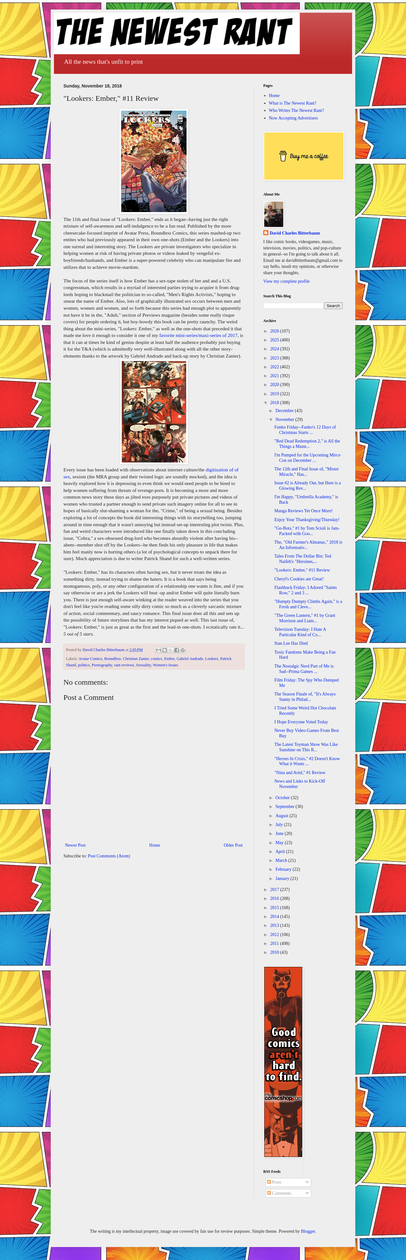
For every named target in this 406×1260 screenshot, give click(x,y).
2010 (275, 952)
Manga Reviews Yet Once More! (303, 510)
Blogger (308, 1231)
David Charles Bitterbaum (295, 233)
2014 (275, 916)
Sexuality (143, 665)
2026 (275, 331)
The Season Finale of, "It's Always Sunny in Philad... (305, 697)
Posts (274, 1182)
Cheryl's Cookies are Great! (299, 579)
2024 (275, 348)
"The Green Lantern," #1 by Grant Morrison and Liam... (304, 618)
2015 (275, 907)
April (280, 851)
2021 (275, 375)
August (282, 815)
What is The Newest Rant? (293, 103)
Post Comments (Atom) (109, 856)
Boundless (112, 658)
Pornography (102, 665)
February (283, 869)
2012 (275, 934)
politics (84, 665)
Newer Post (75, 845)
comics (156, 658)
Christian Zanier (136, 658)
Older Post (233, 845)
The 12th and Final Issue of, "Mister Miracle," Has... (306, 472)
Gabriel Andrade (190, 658)
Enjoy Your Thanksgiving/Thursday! (306, 519)
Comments (279, 1193)
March (281, 860)
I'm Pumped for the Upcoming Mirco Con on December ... (307, 458)
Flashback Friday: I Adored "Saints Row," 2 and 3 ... (305, 590)
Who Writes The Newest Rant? (296, 110)
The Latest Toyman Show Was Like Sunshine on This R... (306, 747)
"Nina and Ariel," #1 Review (299, 772)
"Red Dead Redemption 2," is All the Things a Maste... (307, 444)
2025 (275, 340)
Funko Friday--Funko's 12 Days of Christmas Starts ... (305, 430)
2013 (275, 925)
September (285, 806)
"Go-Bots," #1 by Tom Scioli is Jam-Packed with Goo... (307, 531)
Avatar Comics (90, 658)
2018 (275, 402)
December (285, 410)
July (279, 824)
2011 (275, 943)
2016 (275, 898)
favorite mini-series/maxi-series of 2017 (198, 335)
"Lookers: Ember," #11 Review (302, 570)
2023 (275, 358)
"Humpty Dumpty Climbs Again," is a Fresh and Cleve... (308, 604)
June (280, 833)
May (280, 842)
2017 (275, 889)
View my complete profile (286, 281)
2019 (275, 393)
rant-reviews (124, 665)
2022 (275, 367)
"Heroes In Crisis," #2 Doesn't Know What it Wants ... (307, 761)
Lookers (211, 658)
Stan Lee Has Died (291, 643)
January (282, 878)
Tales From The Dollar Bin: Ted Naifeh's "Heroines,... (302, 559)
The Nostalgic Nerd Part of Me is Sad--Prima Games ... (304, 669)
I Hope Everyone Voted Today (301, 722)
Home (154, 845)
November (285, 419)
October (283, 797)
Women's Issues (165, 665)
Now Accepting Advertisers (293, 118)
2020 (275, 384)
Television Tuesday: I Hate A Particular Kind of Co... (300, 632)
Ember (169, 658)
